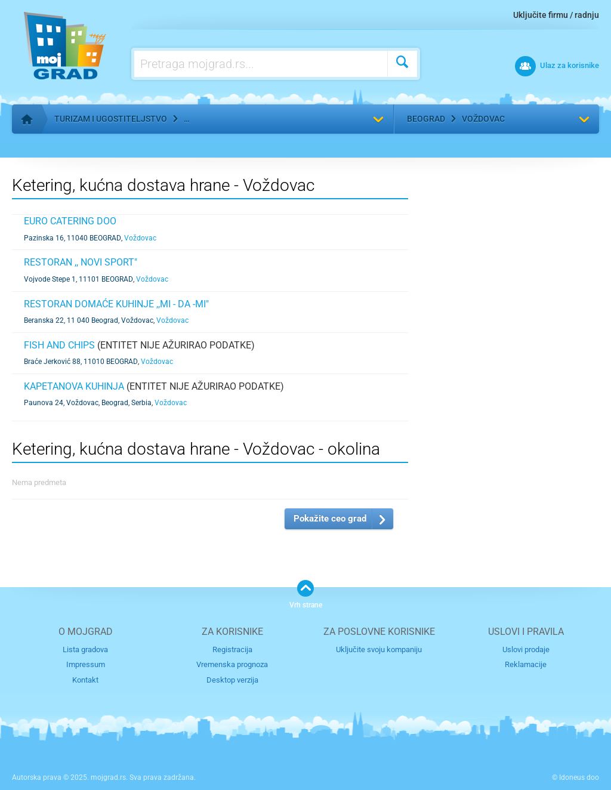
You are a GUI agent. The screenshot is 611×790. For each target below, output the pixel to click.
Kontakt (85, 679)
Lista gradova (85, 649)
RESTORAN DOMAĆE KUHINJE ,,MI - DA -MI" (116, 304)
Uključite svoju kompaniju (379, 649)
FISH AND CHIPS (59, 345)
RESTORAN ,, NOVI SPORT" (80, 262)
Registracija (232, 649)
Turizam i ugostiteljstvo (110, 119)
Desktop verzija (232, 679)
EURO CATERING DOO (70, 221)
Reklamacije (526, 664)
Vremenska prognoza (232, 664)
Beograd (426, 119)
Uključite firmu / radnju (556, 15)
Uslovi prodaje (526, 649)
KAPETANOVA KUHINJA (74, 386)
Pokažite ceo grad (330, 518)
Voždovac (483, 119)
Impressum (85, 664)
